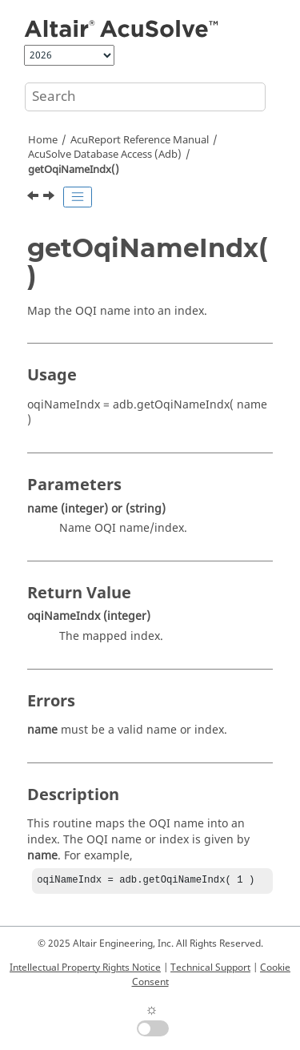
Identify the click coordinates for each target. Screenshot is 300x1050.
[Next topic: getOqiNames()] (50, 197)
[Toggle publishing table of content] (77, 197)
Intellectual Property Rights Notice (85, 967)
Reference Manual (139, 140)
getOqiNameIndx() (73, 170)
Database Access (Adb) (105, 154)
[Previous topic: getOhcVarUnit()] (34, 197)
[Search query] (145, 96)
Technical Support (210, 967)
